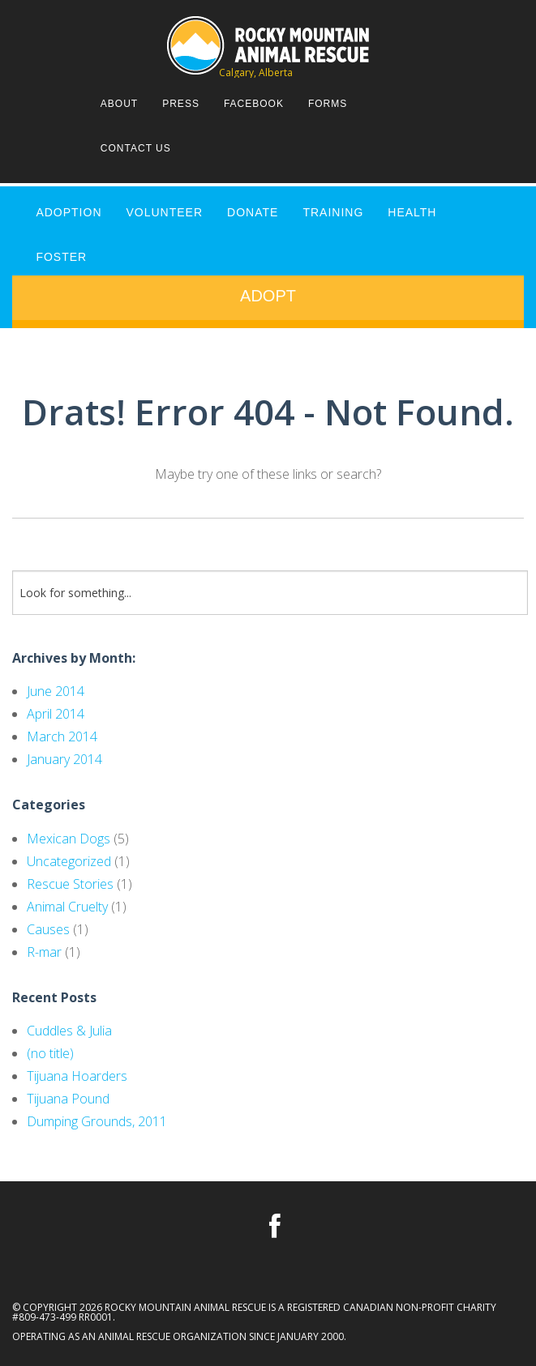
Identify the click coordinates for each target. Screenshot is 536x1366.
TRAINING (332, 212)
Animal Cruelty (67, 907)
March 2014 (62, 736)
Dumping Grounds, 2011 (97, 1121)
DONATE (252, 212)
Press (180, 103)
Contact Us (136, 148)
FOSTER (61, 256)
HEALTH (412, 212)
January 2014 (64, 759)
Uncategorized (69, 861)
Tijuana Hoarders (77, 1076)
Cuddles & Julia (69, 1030)
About (119, 103)
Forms (327, 103)
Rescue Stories (70, 884)
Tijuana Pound (68, 1099)
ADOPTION (68, 212)
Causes (48, 929)
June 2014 (55, 691)
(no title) (50, 1053)
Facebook (254, 103)
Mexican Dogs (68, 838)
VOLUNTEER (165, 212)
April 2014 (55, 714)
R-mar (44, 952)
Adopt (268, 296)
